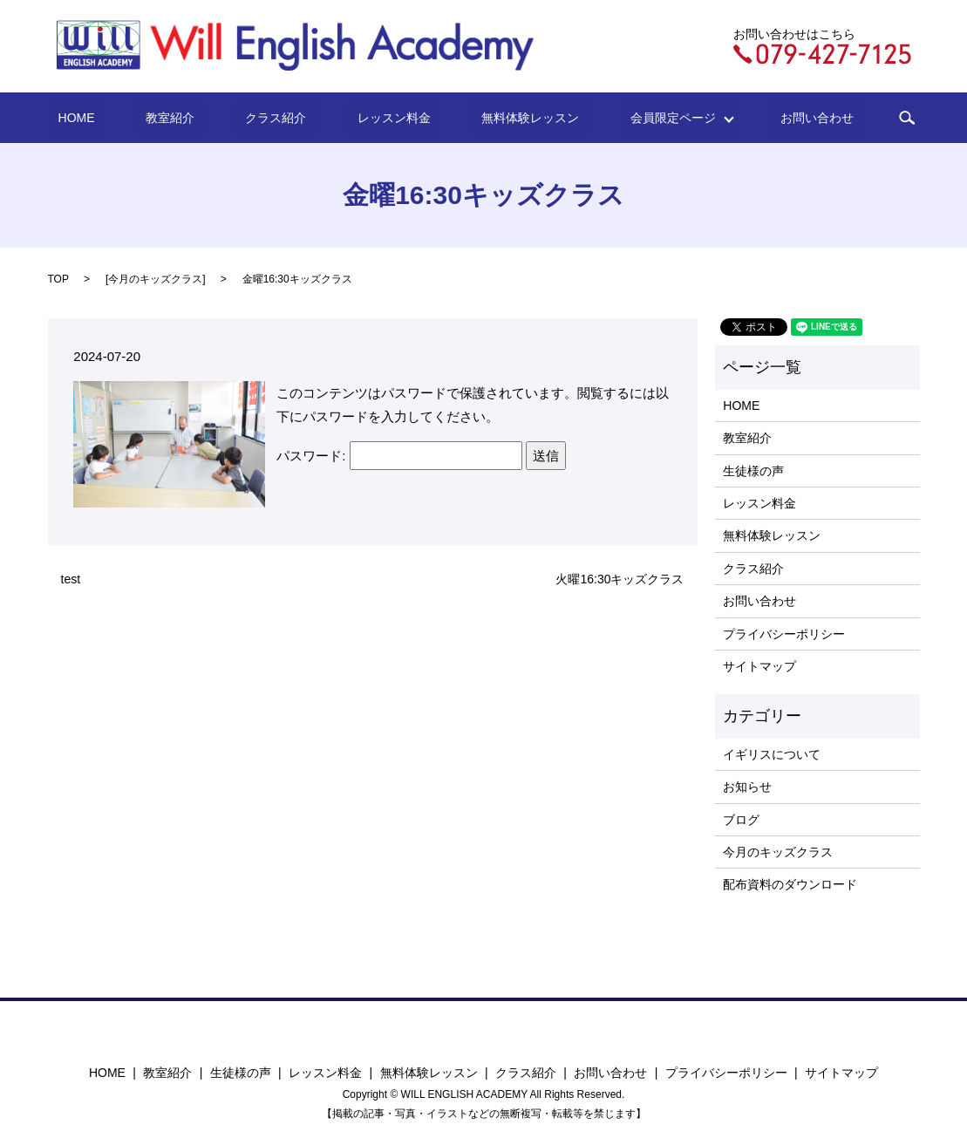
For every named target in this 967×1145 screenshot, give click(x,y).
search (836, 118)
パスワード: (398, 455)
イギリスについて (772, 754)
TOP (58, 279)
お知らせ (747, 787)
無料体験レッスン (503, 118)
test (71, 579)
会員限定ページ (630, 118)
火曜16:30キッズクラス (619, 579)
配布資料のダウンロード (790, 884)
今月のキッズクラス (155, 279)
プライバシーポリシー (784, 634)
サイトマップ (759, 666)
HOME (136, 118)
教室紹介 (208, 118)
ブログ (741, 820)
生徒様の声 (753, 471)
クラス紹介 (292, 118)
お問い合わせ (756, 118)
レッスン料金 (389, 118)
